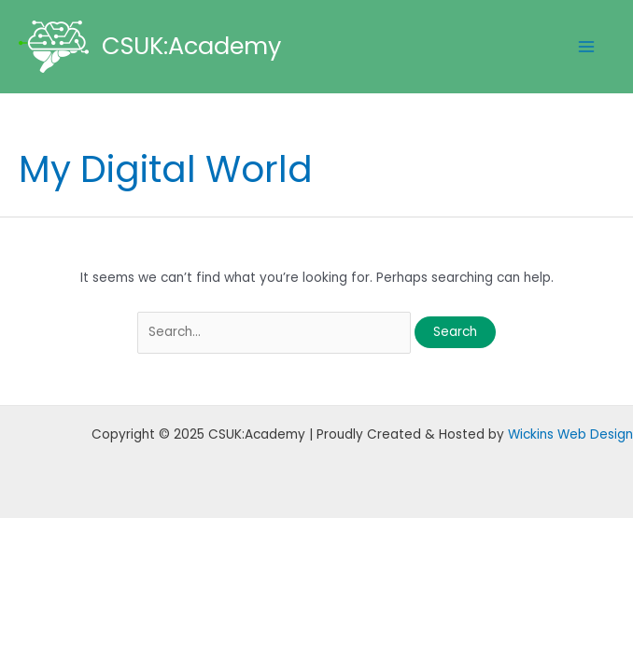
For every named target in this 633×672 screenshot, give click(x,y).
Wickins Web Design (570, 434)
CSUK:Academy (191, 46)
